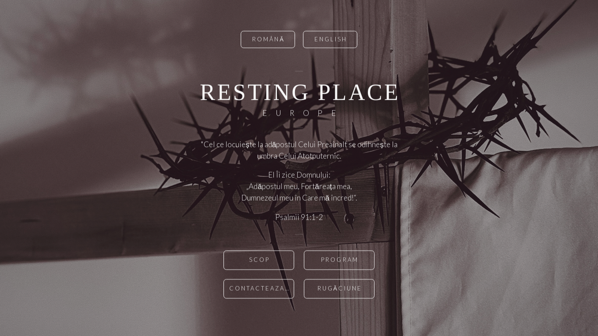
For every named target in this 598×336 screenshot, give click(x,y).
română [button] (268, 40)
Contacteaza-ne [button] (262, 289)
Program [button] (339, 260)
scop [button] (259, 260)
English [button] (330, 40)
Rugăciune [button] (340, 289)
